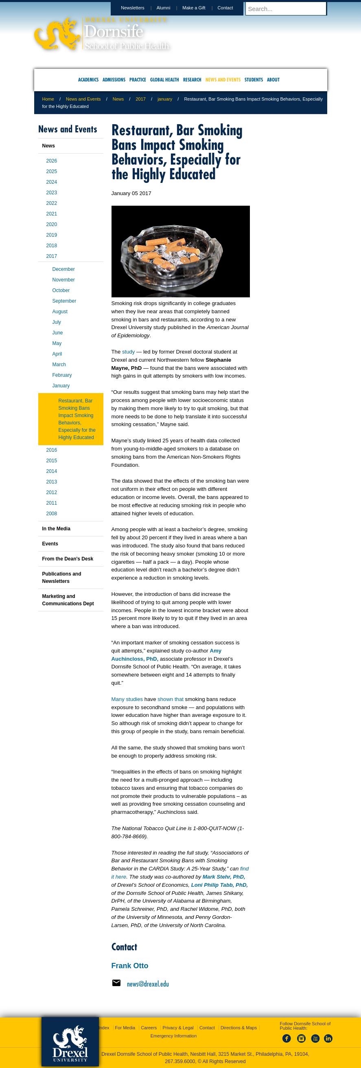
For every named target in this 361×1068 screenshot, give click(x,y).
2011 (51, 503)
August (60, 311)
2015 (51, 461)
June (58, 333)
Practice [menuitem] (137, 80)
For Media (125, 1027)
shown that (171, 699)
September (65, 301)
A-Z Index (99, 1027)
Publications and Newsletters (61, 577)
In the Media (56, 529)
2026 (51, 161)
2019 (51, 235)
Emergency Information (174, 1035)
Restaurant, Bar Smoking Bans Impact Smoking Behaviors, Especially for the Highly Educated (77, 419)
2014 (51, 471)
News (118, 99)
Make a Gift (201, 7)
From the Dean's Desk (68, 559)
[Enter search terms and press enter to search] (290, 8)
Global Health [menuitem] (164, 80)
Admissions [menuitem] (114, 80)
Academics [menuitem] (88, 80)
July (57, 322)
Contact (233, 7)
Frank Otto (130, 966)
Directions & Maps (239, 1027)
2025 (51, 171)
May (57, 343)
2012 (51, 492)
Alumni (171, 7)
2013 (51, 482)
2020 (51, 224)
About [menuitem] (273, 80)
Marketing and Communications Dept (68, 600)
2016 (51, 450)
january (165, 99)
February (62, 375)
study (128, 352)
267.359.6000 (180, 1061)
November (64, 280)
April (57, 354)
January (61, 386)
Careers (149, 1027)
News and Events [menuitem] (223, 80)
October (61, 290)
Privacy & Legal (177, 1027)
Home (48, 99)
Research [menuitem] (192, 80)
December (64, 269)
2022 (51, 203)
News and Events (83, 99)
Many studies (127, 699)
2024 (51, 182)
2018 (51, 245)
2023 (51, 193)
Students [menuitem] (254, 80)
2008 (51, 513)
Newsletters (140, 7)
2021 (51, 214)
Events (50, 544)
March (59, 364)
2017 (140, 99)
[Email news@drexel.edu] (181, 984)
